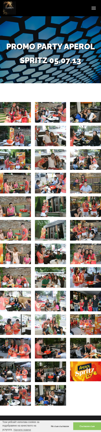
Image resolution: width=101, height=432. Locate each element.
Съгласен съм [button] (87, 426)
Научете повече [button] (22, 429)
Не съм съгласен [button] (60, 426)
